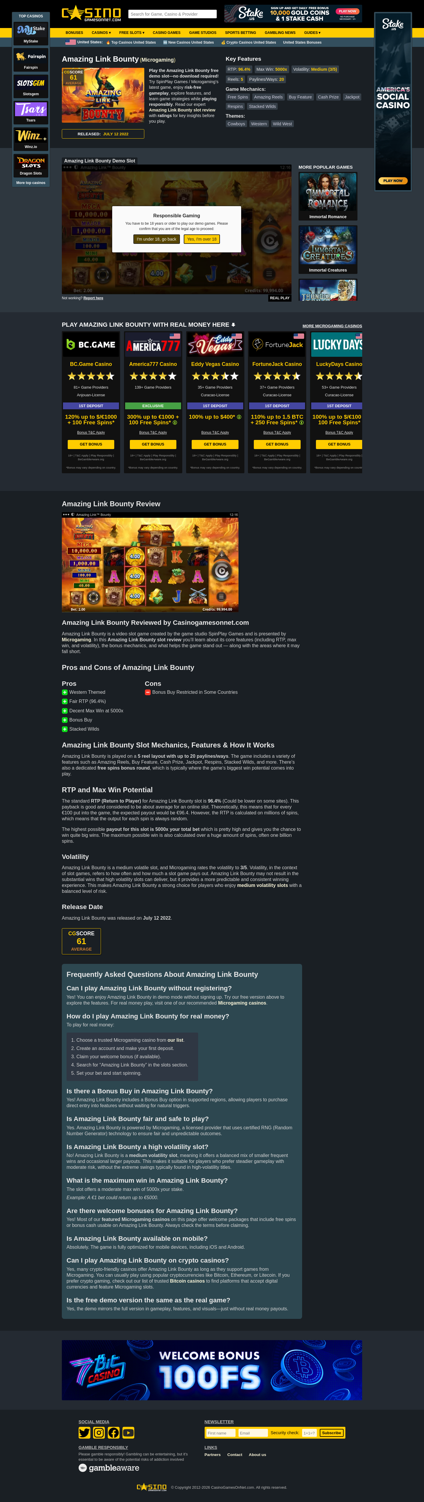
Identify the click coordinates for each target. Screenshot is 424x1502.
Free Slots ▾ (131, 33)
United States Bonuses (302, 42)
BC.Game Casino (91, 364)
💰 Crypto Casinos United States (248, 42)
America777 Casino (153, 364)
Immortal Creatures (328, 270)
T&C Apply (81, 455)
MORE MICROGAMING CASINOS (332, 326)
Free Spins (238, 97)
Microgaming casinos (242, 1002)
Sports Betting (240, 33)
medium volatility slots (262, 885)
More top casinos (31, 183)
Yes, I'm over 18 (201, 239)
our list (175, 1040)
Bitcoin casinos (187, 1281)
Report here (93, 298)
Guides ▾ (312, 33)
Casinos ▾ (101, 33)
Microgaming (158, 60)
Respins (235, 106)
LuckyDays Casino (339, 364)
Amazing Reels (268, 97)
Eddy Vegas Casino (215, 364)
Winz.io (31, 147)
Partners (213, 1454)
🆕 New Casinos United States (188, 42)
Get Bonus (91, 444)
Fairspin (31, 67)
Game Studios (202, 33)
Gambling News (280, 33)
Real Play (280, 298)
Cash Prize (328, 97)
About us (257, 1454)
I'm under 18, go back (156, 239)
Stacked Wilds (262, 106)
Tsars (30, 120)
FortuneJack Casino (277, 364)
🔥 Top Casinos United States (131, 42)
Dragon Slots (31, 173)
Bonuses (74, 33)
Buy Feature (300, 97)
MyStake (31, 41)
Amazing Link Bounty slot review (182, 110)
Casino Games (166, 33)
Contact (234, 1454)
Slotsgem (31, 94)
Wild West (282, 123)
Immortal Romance (328, 216)
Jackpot (352, 97)
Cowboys (236, 123)
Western (259, 123)
